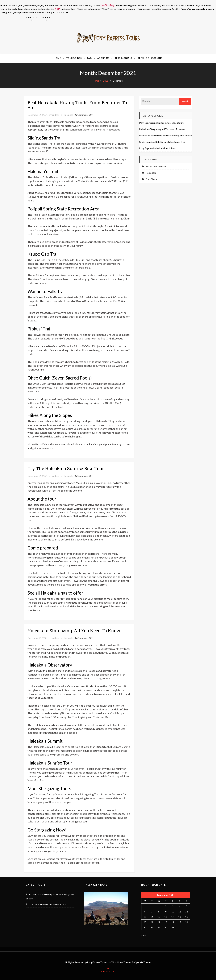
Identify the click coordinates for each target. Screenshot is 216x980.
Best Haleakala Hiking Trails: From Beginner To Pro (77, 105)
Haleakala (68, 114)
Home (57, 58)
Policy (46, 17)
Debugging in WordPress (100, 8)
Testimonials (123, 58)
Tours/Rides (74, 58)
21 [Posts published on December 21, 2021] (151, 922)
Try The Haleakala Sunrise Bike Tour (66, 468)
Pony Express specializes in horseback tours (161, 122)
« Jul (143, 935)
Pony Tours (151, 179)
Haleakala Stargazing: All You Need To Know (74, 630)
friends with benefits (155, 166)
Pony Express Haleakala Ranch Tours (157, 148)
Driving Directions (149, 58)
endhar (55, 114)
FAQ (89, 58)
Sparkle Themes (143, 962)
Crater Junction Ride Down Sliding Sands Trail (162, 141)
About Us (32, 17)
